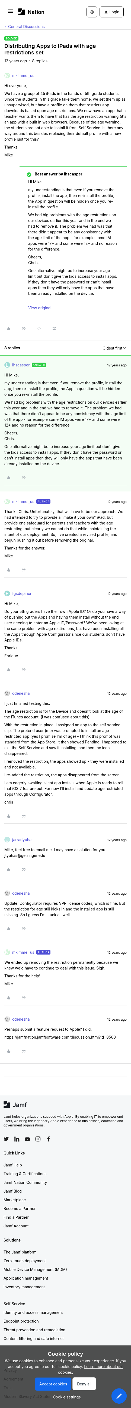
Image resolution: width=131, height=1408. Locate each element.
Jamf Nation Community (25, 1182)
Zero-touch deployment (25, 1260)
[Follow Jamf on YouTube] (27, 1139)
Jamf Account (16, 1226)
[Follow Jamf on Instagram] (38, 1139)
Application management (26, 1278)
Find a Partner (16, 1217)
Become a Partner (20, 1208)
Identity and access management (33, 1312)
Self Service (14, 1303)
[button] (10, 13)
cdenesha (21, 693)
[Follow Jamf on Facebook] (48, 1139)
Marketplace (15, 1199)
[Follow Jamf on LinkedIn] (17, 1139)
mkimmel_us (23, 75)
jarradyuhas (22, 839)
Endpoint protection (21, 1321)
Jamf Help (13, 1165)
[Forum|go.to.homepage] (31, 11)
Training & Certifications (25, 1173)
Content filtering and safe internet (34, 1338)
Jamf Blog (13, 1191)
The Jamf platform (20, 1252)
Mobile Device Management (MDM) (35, 1269)
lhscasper (21, 365)
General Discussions (26, 26)
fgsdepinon (22, 593)
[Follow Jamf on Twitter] (6, 1139)
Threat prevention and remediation (34, 1329)
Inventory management (24, 1287)
